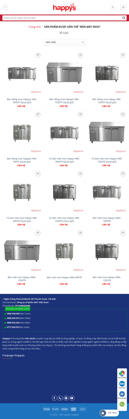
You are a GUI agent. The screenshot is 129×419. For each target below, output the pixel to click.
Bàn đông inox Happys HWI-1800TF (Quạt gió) (22, 101)
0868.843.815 (13, 318)
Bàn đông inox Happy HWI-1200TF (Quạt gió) (106, 101)
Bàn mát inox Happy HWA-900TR (64, 277)
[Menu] (5, 7)
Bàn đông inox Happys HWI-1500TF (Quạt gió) (64, 101)
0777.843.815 (13, 327)
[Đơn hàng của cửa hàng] (64, 42)
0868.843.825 (13, 322)
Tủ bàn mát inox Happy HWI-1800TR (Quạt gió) (64, 160)
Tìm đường (122, 375)
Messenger (122, 395)
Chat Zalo (122, 385)
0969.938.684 (13, 313)
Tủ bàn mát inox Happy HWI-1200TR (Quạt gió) (64, 219)
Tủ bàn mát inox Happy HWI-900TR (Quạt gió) (21, 219)
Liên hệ (21, 106)
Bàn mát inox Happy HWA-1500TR (22, 279)
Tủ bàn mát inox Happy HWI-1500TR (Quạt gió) (106, 160)
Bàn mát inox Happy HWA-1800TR (107, 219)
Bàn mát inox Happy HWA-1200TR (107, 279)
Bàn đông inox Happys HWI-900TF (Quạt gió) (22, 160)
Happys (75, 414)
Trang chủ (34, 27)
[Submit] (124, 17)
